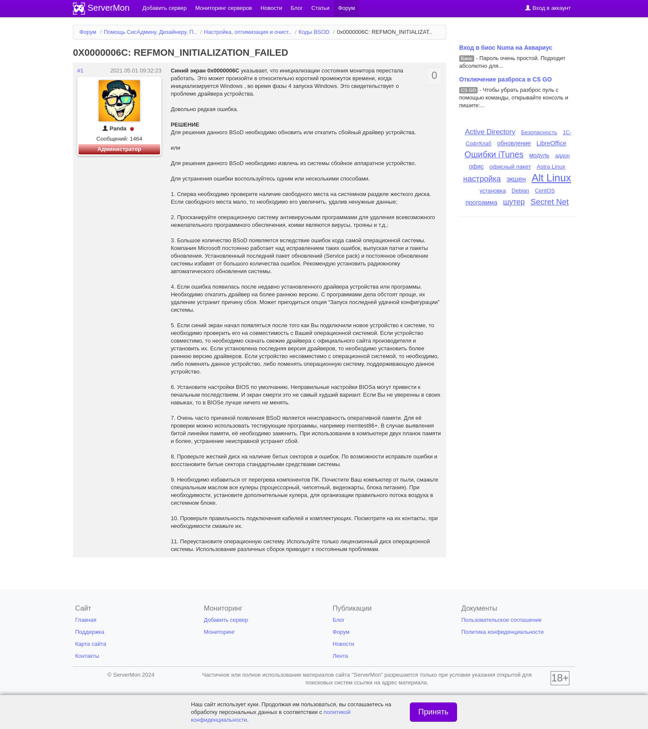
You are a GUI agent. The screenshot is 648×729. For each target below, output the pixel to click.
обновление (514, 143)
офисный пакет (510, 166)
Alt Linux (551, 178)
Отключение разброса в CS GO (505, 79)
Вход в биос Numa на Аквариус (505, 47)
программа (481, 202)
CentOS (544, 190)
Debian (520, 190)
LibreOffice (551, 143)
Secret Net (549, 201)
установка (492, 190)
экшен (516, 179)
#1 (80, 70)
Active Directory (490, 132)
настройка (482, 178)
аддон (562, 156)
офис (476, 166)
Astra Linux (551, 166)
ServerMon (109, 7)
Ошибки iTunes (493, 154)
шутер (514, 202)
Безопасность (539, 132)
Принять (433, 712)
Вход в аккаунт (548, 8)
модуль (539, 155)
